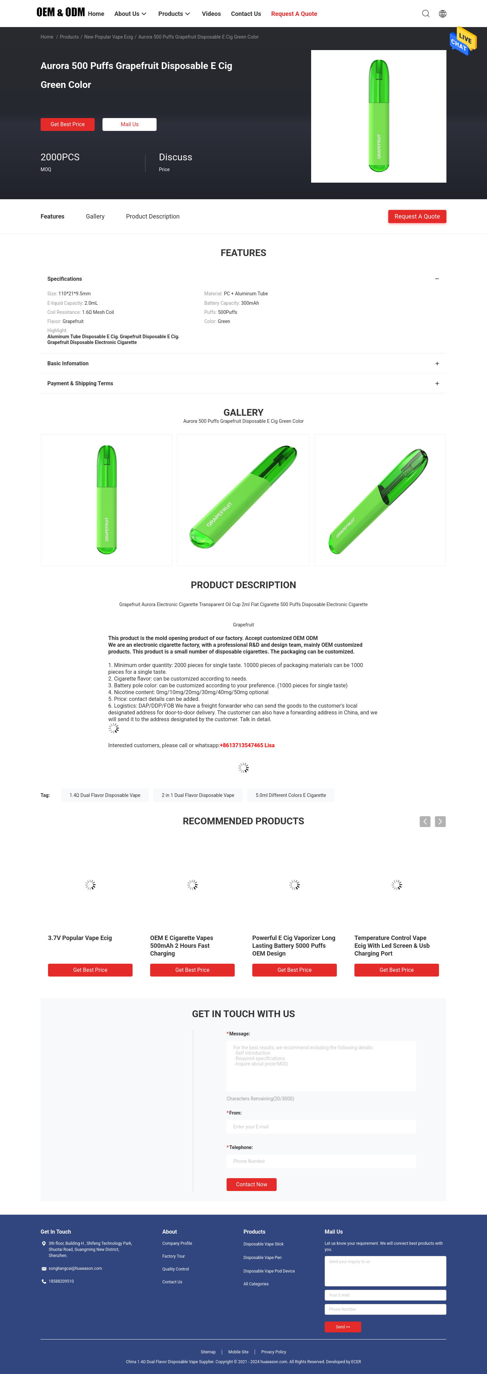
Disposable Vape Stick (264, 1244)
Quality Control (175, 1269)
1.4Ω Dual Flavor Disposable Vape (105, 795)
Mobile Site (238, 1352)
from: (235, 1113)
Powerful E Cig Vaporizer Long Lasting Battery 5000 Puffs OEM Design (293, 945)
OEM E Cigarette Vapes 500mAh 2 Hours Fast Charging (181, 945)
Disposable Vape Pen (263, 1257)
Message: (239, 1033)
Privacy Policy (273, 1352)
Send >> (343, 1327)
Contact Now (251, 1184)
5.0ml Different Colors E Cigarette (291, 795)
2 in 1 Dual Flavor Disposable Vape (198, 795)
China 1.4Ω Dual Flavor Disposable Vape (162, 1361)
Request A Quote (417, 216)
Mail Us (130, 124)
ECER (356, 1361)
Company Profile (177, 1243)
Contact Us (172, 1282)
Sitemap (208, 1352)
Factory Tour (173, 1256)
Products (69, 37)
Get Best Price (68, 124)
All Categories (256, 1284)
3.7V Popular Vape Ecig (80, 937)
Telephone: (241, 1147)
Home (47, 37)
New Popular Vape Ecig (108, 37)
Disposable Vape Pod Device (269, 1271)
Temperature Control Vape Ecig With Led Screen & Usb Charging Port (392, 945)
